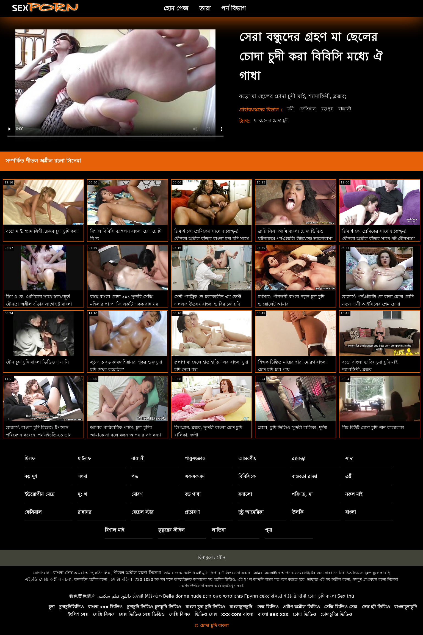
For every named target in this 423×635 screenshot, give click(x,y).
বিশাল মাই (114, 530)
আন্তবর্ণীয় (247, 458)
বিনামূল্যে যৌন (211, 557)
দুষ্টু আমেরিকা (251, 512)
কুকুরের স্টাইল (171, 530)
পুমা (268, 530)
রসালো (245, 494)
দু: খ (82, 494)
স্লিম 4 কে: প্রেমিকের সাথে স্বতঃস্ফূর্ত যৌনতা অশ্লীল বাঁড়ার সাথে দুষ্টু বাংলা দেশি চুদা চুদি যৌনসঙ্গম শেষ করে (39, 304)
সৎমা (82, 476)
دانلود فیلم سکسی (113, 596)
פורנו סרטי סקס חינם (223, 596)
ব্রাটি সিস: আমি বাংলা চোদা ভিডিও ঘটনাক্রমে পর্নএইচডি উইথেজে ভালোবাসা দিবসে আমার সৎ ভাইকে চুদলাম (295, 239)
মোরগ (137, 494)
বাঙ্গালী (344, 108)
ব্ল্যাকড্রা (298, 458)
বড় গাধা (193, 494)
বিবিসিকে (247, 476)
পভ (134, 476)
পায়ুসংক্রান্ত (195, 458)
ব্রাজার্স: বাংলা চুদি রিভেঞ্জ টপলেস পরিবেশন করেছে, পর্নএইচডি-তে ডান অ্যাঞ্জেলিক (39, 435)
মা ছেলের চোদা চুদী (271, 120)
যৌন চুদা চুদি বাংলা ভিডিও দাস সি (37, 362)
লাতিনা (219, 530)
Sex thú (345, 596)
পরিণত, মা (302, 494)
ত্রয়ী (290, 108)
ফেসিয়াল (307, 108)
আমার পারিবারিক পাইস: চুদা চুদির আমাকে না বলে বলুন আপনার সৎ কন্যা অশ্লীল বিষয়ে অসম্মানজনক (125, 435)
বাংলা (350, 512)
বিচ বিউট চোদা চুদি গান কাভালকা (373, 427)
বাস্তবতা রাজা (304, 476)
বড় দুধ (327, 108)
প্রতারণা (192, 512)
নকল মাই (354, 494)
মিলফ (29, 458)
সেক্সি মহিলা (121, 579)
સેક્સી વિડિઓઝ (147, 596)
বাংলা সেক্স (63, 572)
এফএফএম (194, 476)
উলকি (297, 512)
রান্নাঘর (84, 512)
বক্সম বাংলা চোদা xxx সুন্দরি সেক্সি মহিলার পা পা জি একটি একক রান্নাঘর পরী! (124, 304)
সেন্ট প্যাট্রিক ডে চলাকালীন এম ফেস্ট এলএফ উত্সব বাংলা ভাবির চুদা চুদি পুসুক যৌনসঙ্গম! (207, 304)
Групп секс (257, 596)
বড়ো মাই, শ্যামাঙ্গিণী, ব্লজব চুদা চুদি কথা (42, 231)
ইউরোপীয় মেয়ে (39, 494)
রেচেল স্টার (142, 512)
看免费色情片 (82, 596)
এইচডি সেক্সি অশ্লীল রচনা (48, 579)
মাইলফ (84, 458)
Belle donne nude (182, 596)
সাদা (349, 458)
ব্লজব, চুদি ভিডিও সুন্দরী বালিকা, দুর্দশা (292, 427)
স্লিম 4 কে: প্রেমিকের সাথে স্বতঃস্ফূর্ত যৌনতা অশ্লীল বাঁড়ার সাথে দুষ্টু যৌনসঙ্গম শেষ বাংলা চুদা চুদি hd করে (378, 239)
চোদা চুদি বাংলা (322, 596)
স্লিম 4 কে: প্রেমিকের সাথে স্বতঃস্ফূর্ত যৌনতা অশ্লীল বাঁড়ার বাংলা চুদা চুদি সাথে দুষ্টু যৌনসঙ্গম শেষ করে (211, 239)
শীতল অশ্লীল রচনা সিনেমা (137, 572)
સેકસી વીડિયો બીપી (288, 596)
